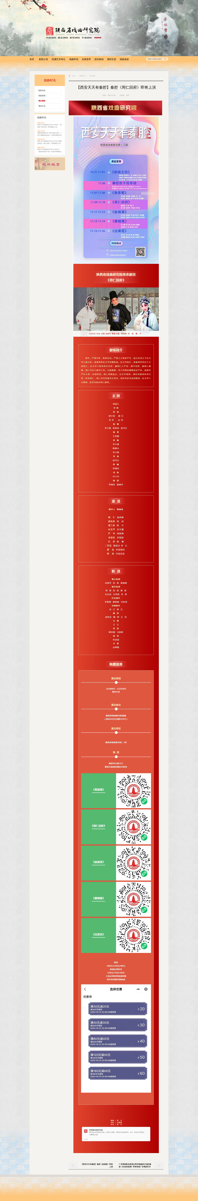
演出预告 (41, 101)
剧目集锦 (99, 59)
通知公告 (41, 106)
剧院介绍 (43, 59)
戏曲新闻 (41, 96)
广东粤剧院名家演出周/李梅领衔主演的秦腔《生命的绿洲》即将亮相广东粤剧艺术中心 (135, 1166)
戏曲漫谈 (124, 59)
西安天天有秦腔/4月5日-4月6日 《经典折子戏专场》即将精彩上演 (49, 126)
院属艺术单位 (58, 59)
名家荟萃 (86, 59)
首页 (32, 59)
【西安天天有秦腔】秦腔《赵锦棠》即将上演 (97, 1165)
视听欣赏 (111, 59)
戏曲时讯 (73, 59)
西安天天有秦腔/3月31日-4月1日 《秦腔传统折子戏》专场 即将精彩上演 (49, 150)
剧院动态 (41, 90)
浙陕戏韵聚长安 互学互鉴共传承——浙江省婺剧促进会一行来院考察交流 (49, 134)
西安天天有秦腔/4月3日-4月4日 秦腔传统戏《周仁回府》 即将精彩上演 (49, 142)
